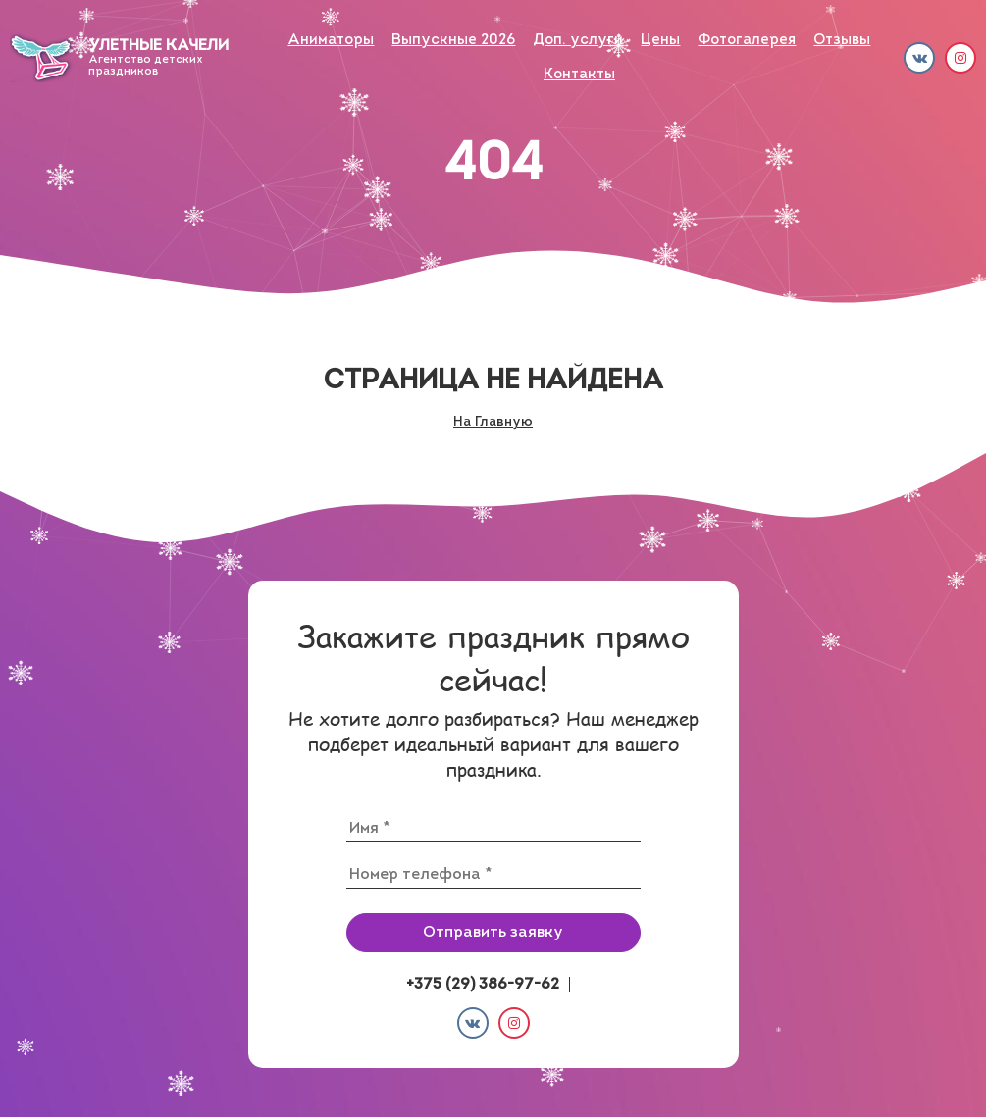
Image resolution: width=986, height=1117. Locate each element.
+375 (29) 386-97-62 (482, 984)
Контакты (579, 75)
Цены (660, 40)
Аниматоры (330, 40)
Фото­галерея (747, 40)
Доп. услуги (578, 40)
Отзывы (841, 40)
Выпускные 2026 (453, 40)
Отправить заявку (493, 932)
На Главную (493, 422)
